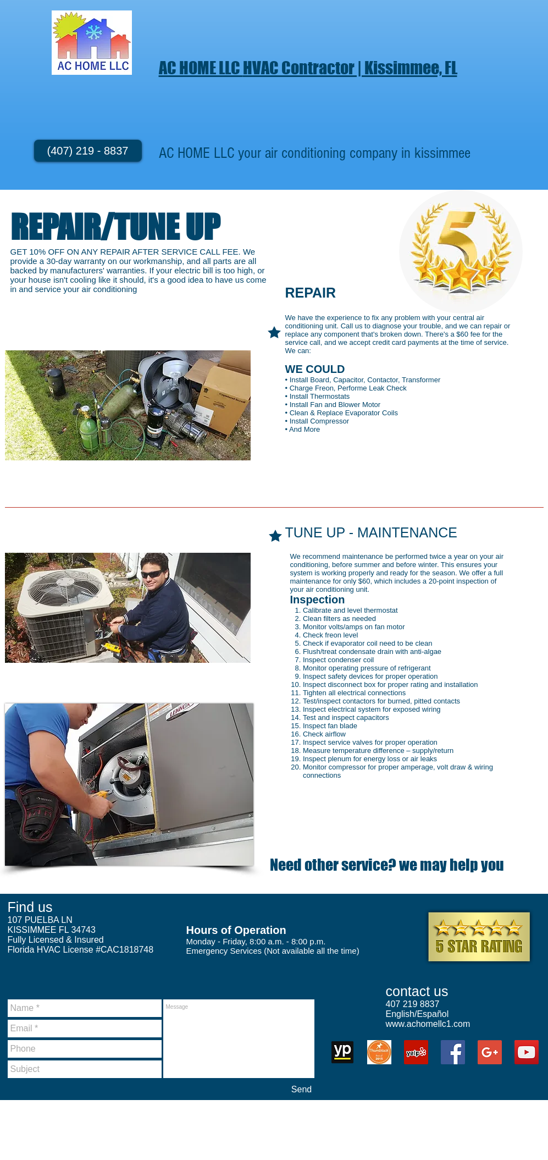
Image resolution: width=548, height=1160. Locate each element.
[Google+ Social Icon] (490, 1052)
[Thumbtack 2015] (379, 1052)
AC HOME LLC (201, 68)
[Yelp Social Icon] (416, 1052)
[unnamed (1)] (342, 1052)
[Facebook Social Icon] (453, 1052)
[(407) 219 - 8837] (88, 151)
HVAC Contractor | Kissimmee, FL (350, 68)
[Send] (302, 1089)
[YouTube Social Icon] (526, 1052)
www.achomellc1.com (428, 1024)
